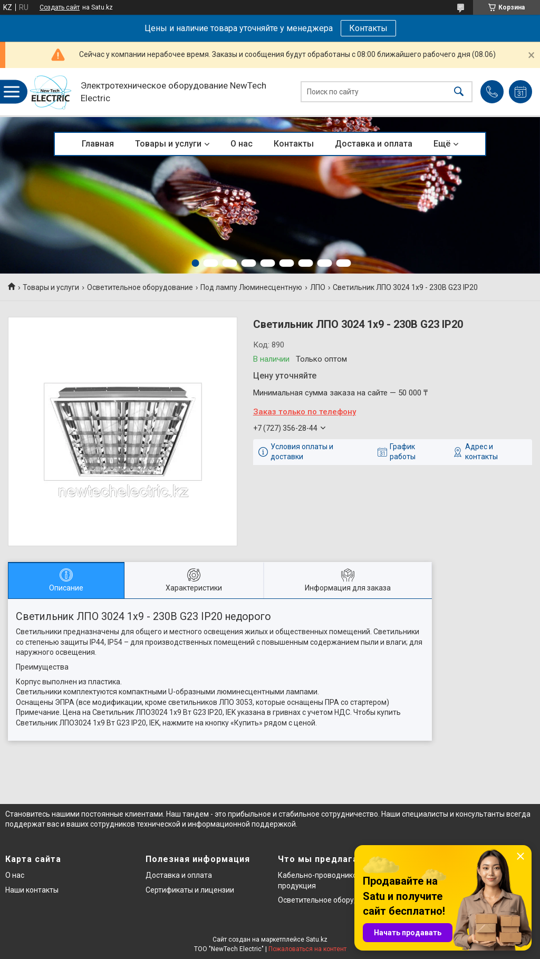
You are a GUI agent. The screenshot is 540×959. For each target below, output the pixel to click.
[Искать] (458, 92)
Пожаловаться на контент (307, 949)
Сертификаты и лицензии (190, 890)
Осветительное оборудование (140, 287)
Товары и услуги (168, 144)
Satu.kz (316, 939)
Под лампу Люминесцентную (251, 287)
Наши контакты (32, 890)
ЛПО (317, 287)
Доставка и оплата (373, 144)
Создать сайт (60, 7)
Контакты (368, 28)
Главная (98, 144)
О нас (241, 144)
